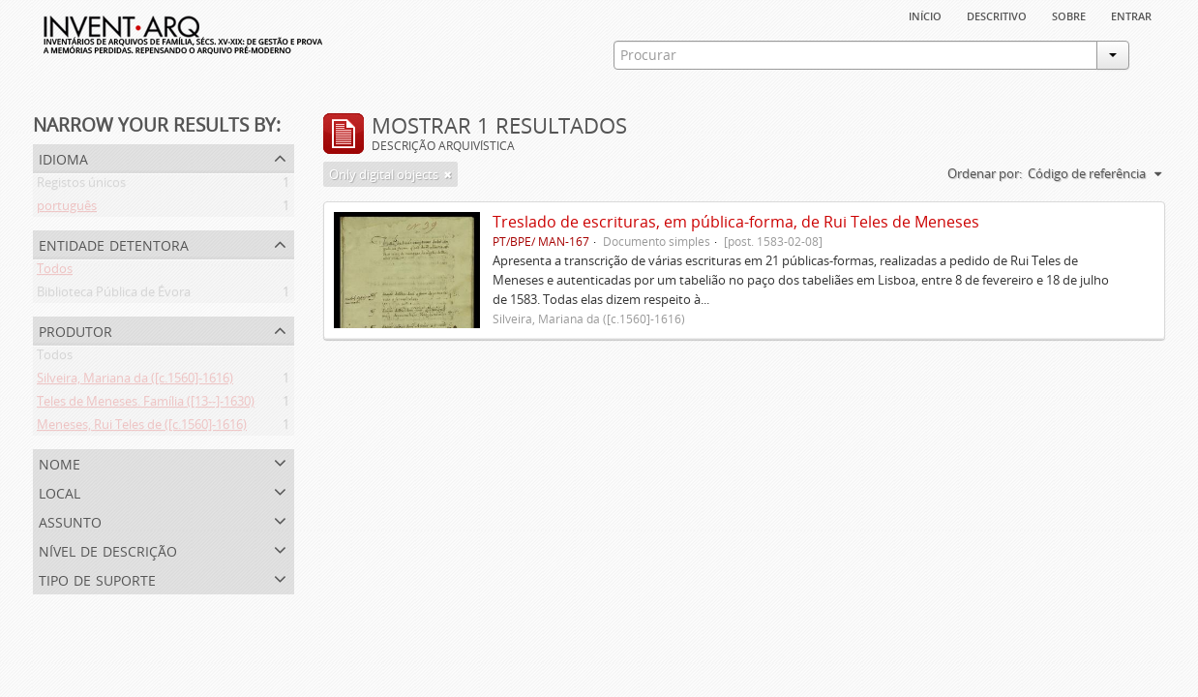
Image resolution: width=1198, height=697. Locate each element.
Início (925, 14)
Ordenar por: (984, 173)
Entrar (1131, 14)
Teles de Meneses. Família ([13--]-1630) (146, 404)
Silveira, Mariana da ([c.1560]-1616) (135, 381)
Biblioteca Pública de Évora (114, 295)
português (67, 209)
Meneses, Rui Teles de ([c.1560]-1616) (142, 428)
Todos (55, 272)
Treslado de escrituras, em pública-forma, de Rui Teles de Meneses (736, 221)
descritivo (997, 14)
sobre (1069, 14)
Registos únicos (81, 186)
